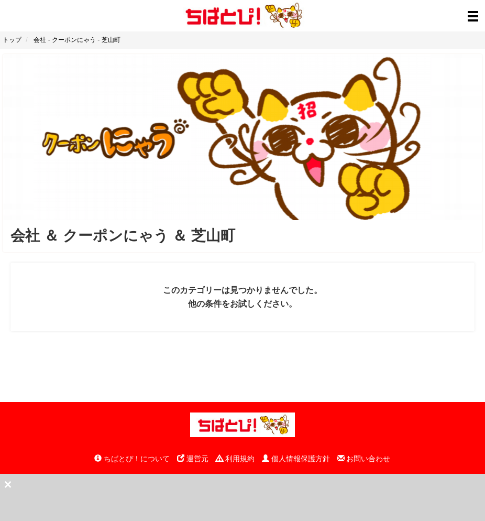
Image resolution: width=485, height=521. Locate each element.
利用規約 (235, 458)
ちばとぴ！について (132, 458)
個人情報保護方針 (296, 458)
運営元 (192, 458)
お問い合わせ (364, 458)
